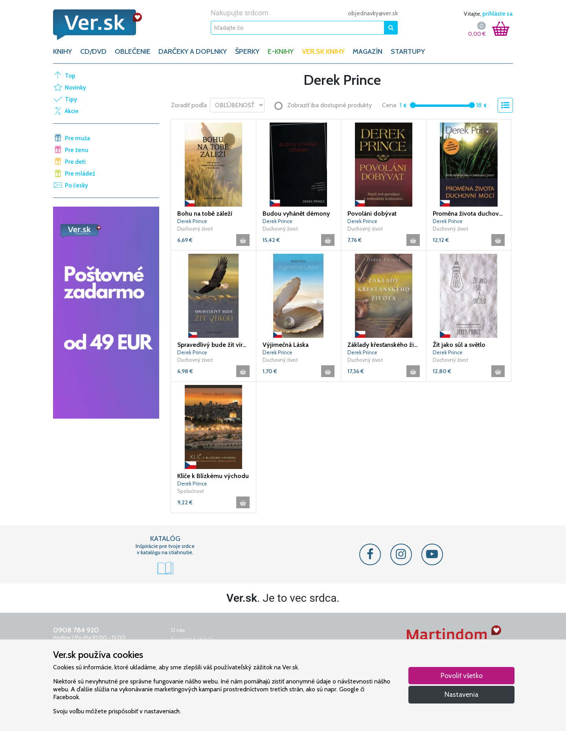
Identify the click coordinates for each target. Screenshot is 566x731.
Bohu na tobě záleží (204, 213)
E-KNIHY (281, 51)
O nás (178, 630)
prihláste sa (497, 13)
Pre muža (77, 138)
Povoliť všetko (462, 675)
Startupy (408, 51)
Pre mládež (80, 173)
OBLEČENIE (133, 51)
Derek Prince (192, 221)
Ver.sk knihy (323, 51)
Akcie (72, 111)
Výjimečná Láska (286, 344)
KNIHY (62, 51)
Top (70, 75)
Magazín (367, 51)
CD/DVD (93, 51)
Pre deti (75, 161)
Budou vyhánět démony (296, 213)
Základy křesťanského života (383, 344)
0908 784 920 (76, 630)
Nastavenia (461, 694)
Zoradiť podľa (189, 105)
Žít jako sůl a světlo (459, 344)
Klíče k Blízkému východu (213, 476)
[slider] (413, 105)
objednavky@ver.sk (373, 13)
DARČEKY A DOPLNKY (192, 51)
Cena (389, 105)
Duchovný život (195, 228)
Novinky (75, 87)
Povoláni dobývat (372, 213)
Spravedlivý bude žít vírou (213, 344)
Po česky (76, 185)
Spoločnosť (190, 491)
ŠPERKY (247, 51)
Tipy (71, 99)
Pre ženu (76, 150)
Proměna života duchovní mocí (469, 213)
